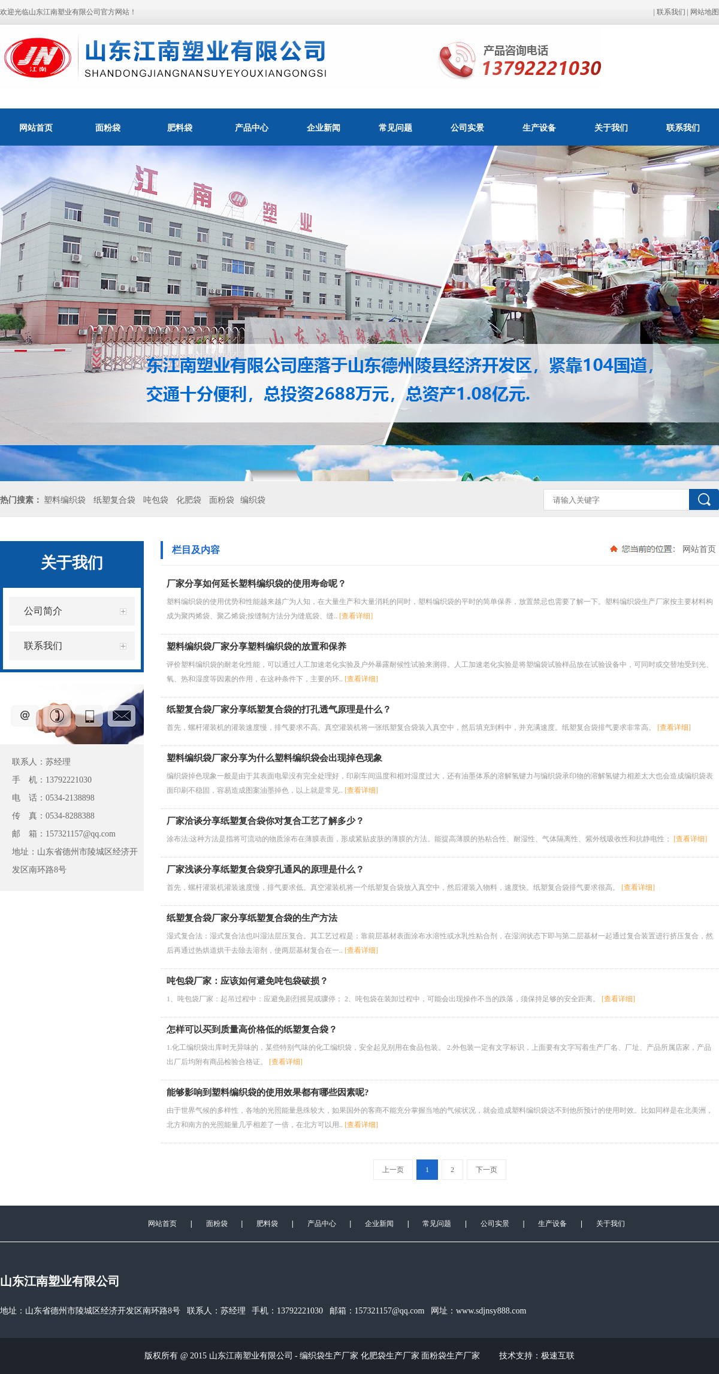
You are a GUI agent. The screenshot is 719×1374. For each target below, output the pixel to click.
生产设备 (539, 127)
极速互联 (558, 1355)
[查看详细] (356, 616)
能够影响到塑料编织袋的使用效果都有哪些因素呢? (268, 1092)
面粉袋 (107, 127)
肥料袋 (179, 127)
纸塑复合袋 (114, 500)
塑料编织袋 (65, 500)
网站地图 (704, 12)
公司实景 (467, 127)
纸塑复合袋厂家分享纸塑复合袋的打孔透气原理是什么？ (279, 709)
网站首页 (36, 127)
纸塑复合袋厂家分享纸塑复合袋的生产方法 (252, 918)
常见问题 (395, 127)
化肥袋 (188, 500)
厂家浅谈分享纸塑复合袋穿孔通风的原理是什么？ (265, 869)
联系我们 (671, 12)
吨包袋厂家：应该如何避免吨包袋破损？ (247, 981)
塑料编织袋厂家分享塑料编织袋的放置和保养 (256, 646)
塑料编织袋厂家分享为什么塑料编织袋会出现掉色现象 (274, 758)
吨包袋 (155, 500)
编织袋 (252, 500)
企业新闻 (323, 127)
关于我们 (611, 127)
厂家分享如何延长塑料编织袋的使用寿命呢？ (256, 583)
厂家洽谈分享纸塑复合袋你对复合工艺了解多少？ (265, 821)
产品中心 (251, 127)
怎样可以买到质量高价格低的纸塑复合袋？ (252, 1029)
